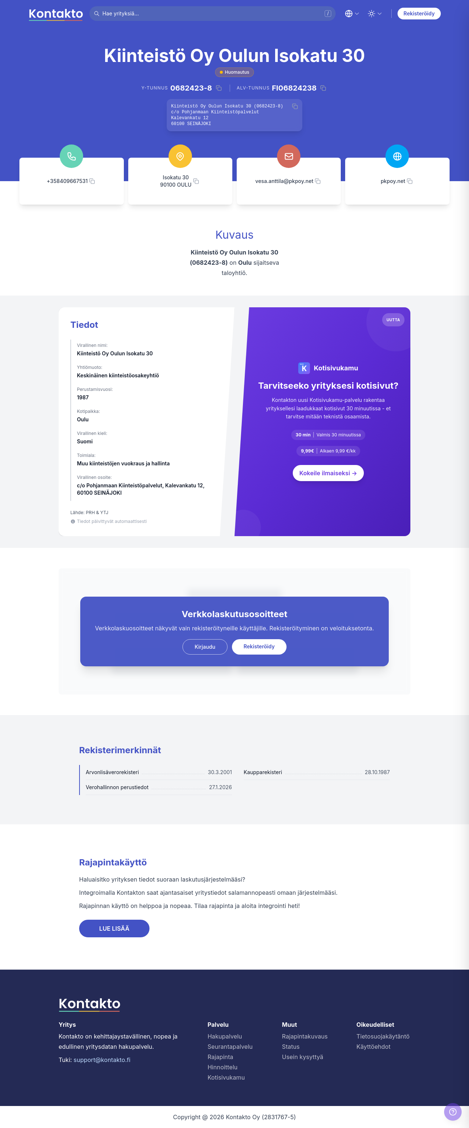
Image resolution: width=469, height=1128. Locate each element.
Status (291, 1046)
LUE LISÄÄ (114, 928)
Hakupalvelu (224, 1036)
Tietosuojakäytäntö (383, 1036)
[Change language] (352, 13)
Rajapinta (220, 1057)
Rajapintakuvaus (305, 1036)
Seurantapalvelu (229, 1046)
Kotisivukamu (226, 1077)
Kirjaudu (205, 647)
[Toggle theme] (374, 13)
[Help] (453, 1112)
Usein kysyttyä (303, 1057)
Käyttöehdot (374, 1046)
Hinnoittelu (222, 1067)
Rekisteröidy (419, 13)
